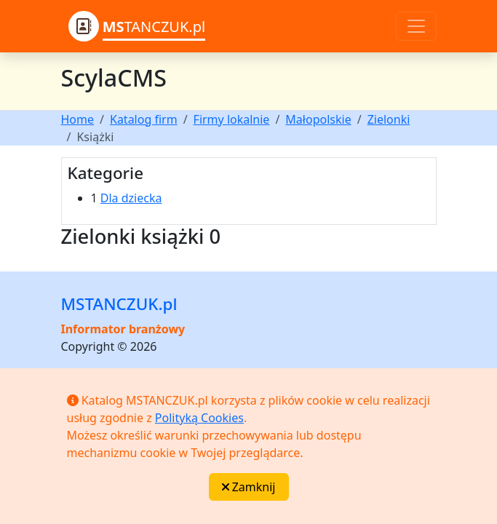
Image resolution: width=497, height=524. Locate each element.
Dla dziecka (131, 198)
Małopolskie (318, 119)
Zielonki (388, 119)
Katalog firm (144, 119)
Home (78, 119)
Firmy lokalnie (232, 119)
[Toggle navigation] (416, 26)
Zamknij (249, 487)
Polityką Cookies (199, 418)
